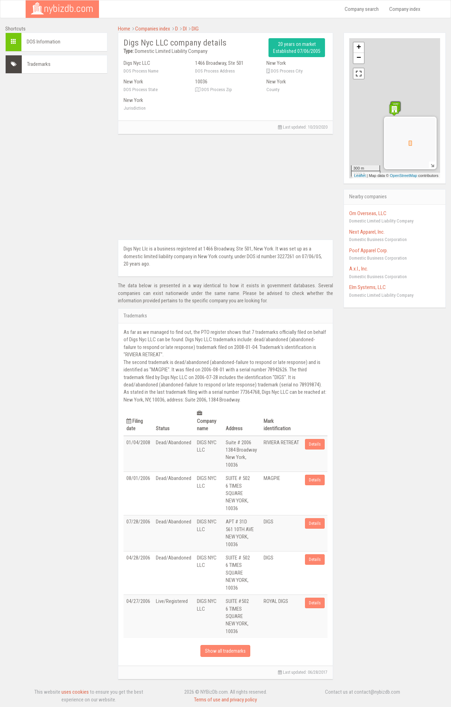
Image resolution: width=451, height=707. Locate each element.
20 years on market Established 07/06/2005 (296, 47)
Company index (404, 9)
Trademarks (39, 64)
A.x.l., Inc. (358, 269)
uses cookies (75, 692)
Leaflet (360, 175)
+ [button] (359, 47)
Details (315, 444)
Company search (362, 9)
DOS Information (43, 42)
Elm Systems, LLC (367, 287)
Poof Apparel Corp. (368, 250)
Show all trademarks (225, 651)
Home (124, 29)
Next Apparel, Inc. (367, 232)
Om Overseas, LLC (367, 213)
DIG (195, 29)
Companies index (152, 29)
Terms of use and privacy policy (225, 699)
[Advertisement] (56, 184)
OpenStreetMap (403, 175)
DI (185, 29)
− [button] (359, 58)
